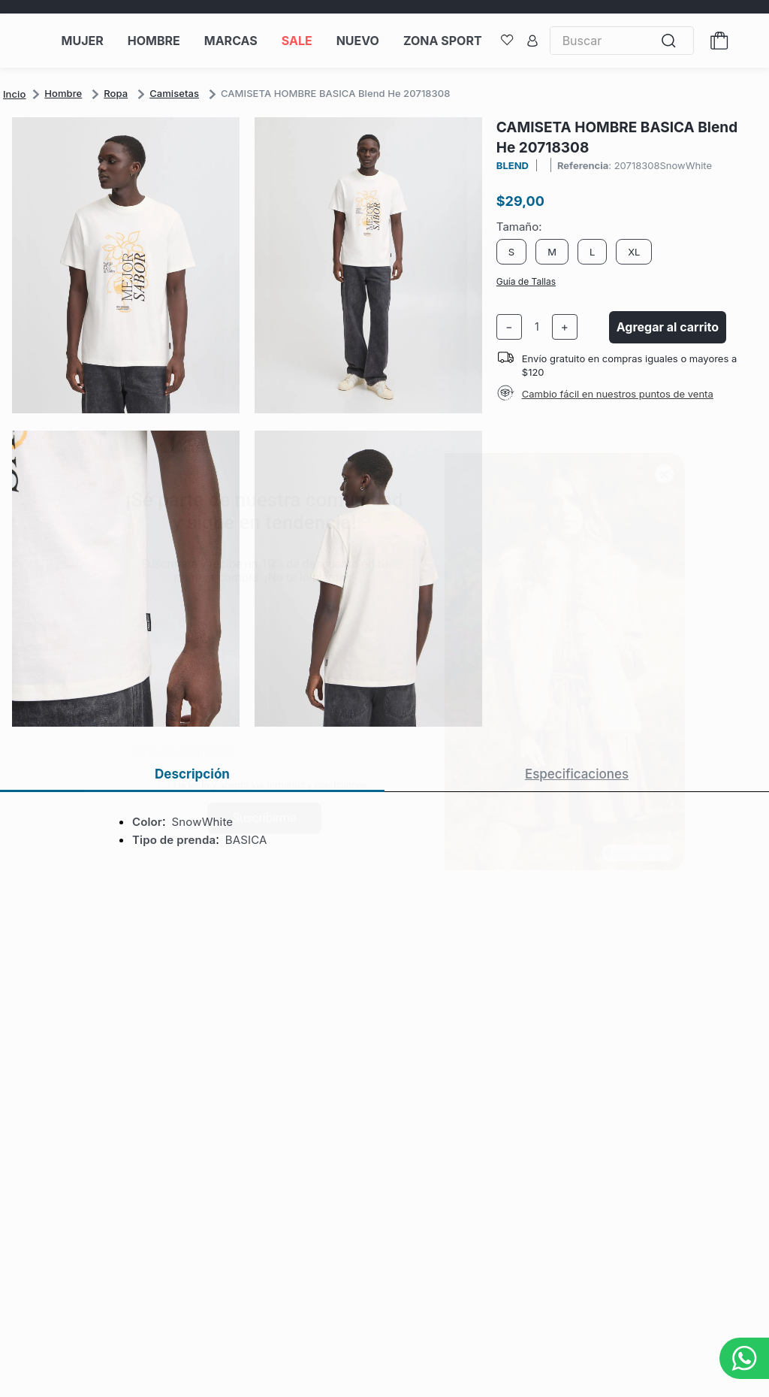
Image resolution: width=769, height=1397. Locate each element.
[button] (254, 423)
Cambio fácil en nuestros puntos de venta (617, 394)
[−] (509, 327)
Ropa (116, 93)
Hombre (63, 93)
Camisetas (174, 93)
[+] (565, 327)
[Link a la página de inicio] (14, 93)
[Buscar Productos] (672, 41)
